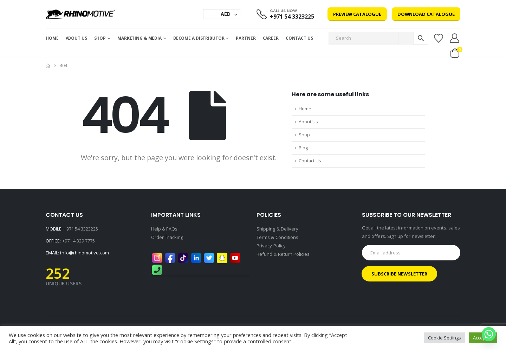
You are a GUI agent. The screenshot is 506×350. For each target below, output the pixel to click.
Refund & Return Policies (283, 254)
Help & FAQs (164, 229)
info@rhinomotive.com (84, 252)
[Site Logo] (80, 14)
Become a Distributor (199, 38)
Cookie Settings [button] (444, 338)
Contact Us (299, 38)
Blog (303, 148)
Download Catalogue (426, 14)
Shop (100, 38)
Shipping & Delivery (277, 229)
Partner (245, 38)
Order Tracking (167, 237)
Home (52, 38)
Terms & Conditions (277, 237)
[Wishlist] (438, 38)
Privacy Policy (271, 245)
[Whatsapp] (489, 334)
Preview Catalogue (357, 14)
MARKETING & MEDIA (139, 38)
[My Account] (454, 38)
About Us (76, 38)
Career (271, 38)
